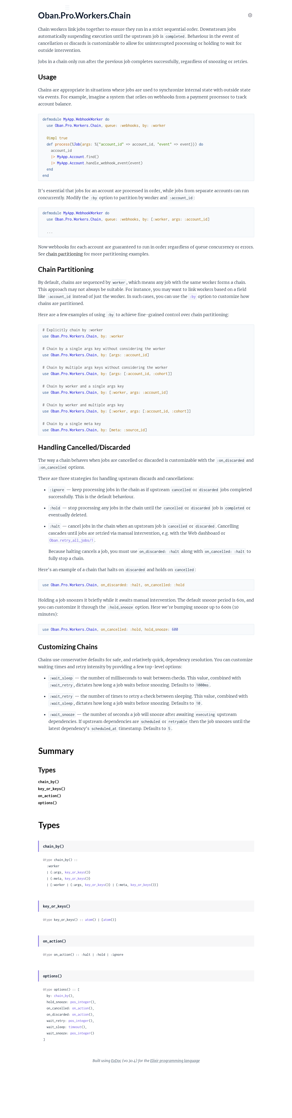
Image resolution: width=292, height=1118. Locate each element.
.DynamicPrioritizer (21, 136)
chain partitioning (166, 268)
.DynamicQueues (19, 150)
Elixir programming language (214, 1110)
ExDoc (155, 1110)
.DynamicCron (17, 115)
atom (144, 969)
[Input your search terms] (39, 7)
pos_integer (136, 1051)
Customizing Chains (30, 240)
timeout (130, 1076)
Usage (17, 224)
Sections (16, 216)
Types (14, 254)
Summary (17, 248)
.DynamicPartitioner (22, 129)
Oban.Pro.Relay (18, 76)
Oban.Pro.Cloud (18, 175)
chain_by (117, 1045)
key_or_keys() (107, 838)
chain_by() (104, 831)
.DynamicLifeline (19, 122)
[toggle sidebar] (70, 8)
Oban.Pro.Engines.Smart (26, 58)
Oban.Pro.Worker (20, 90)
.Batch (9, 200)
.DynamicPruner (18, 143)
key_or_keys (131, 921)
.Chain (9, 207)
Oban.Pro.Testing (19, 83)
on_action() (105, 845)
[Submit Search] (8, 8)
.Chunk (10, 263)
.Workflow (13, 270)
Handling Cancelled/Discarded (39, 235)
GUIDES (12, 36)
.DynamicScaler (17, 157)
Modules (33, 36)
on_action (136, 1057)
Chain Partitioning (28, 229)
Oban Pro (33, 20)
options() (103, 852)
